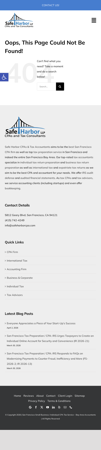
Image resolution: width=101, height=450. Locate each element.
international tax (43, 167)
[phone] (71, 407)
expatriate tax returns (72, 167)
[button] (4, 77)
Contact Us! (50, 5)
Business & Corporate (20, 277)
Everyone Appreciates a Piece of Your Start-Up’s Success (41, 323)
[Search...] (46, 86)
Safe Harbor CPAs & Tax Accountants (27, 146)
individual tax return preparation (40, 162)
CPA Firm (12, 252)
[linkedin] (53, 407)
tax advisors (84, 178)
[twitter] (41, 407)
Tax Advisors (15, 295)
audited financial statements (37, 178)
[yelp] (59, 407)
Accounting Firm (16, 269)
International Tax (17, 260)
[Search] (60, 86)
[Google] (30, 407)
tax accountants (83, 157)
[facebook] (36, 407)
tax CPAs (65, 178)
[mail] (65, 407)
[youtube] (47, 407)
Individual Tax (15, 286)
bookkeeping (12, 188)
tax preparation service (48, 152)
